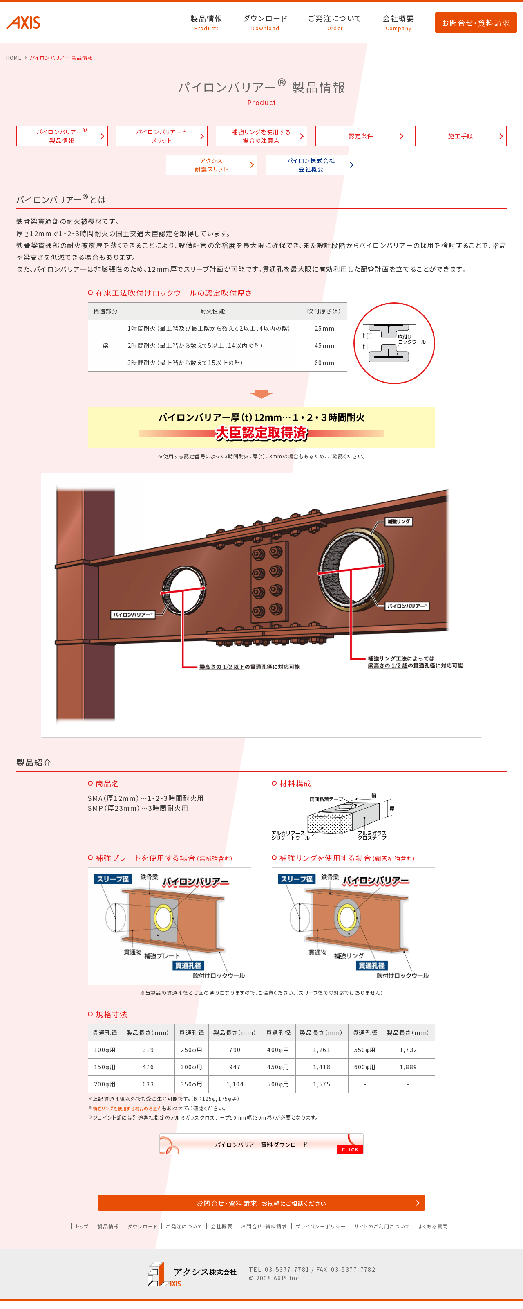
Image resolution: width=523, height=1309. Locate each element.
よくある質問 (455, 1234)
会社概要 (398, 22)
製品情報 (206, 22)
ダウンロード (265, 22)
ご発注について (335, 22)
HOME (14, 57)
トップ (59, 1234)
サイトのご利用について (397, 1234)
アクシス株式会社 (23, 22)
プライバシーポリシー (327, 1234)
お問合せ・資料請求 (476, 22)
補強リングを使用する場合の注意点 (134, 1107)
